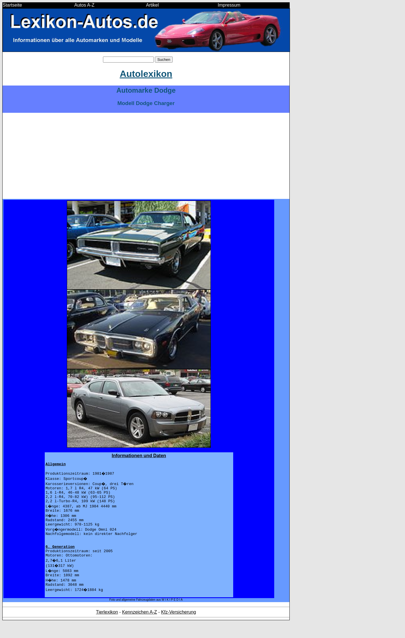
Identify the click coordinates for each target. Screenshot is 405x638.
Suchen (163, 59)
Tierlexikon (107, 627)
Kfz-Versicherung (178, 627)
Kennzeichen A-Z (139, 627)
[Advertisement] (146, 156)
